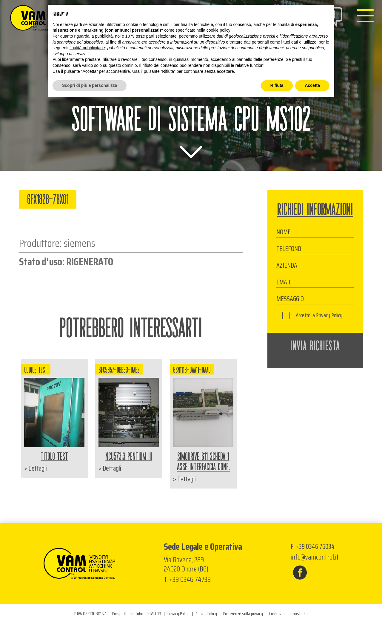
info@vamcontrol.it (315, 557)
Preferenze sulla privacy (243, 614)
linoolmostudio (295, 614)
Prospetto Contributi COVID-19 (136, 614)
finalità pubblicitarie (87, 47)
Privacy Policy (329, 315)
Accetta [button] (312, 85)
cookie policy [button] (218, 30)
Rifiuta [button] (277, 85)
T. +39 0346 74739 (187, 579)
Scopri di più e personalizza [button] (89, 85)
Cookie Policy (206, 614)
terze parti (145, 36)
